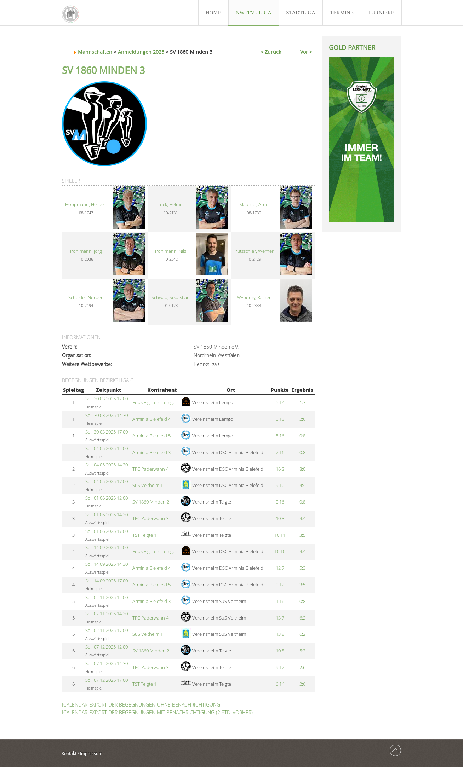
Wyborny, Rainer (254, 298)
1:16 (280, 601)
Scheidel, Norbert (86, 298)
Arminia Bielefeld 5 (151, 436)
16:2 (280, 469)
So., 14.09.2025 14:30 (106, 564)
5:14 (280, 403)
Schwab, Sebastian (171, 298)
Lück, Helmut (171, 205)
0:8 (302, 436)
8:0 (302, 469)
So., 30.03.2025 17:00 (106, 432)
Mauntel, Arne (253, 205)
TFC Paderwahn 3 (150, 519)
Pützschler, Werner (254, 251)
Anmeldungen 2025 (141, 51)
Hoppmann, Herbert (86, 205)
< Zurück (271, 51)
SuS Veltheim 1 (147, 485)
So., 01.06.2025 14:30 (106, 515)
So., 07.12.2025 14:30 (106, 664)
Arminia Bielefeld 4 (151, 419)
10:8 (280, 519)
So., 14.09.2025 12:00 (106, 548)
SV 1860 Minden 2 (150, 502)
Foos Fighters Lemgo (154, 403)
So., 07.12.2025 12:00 (106, 647)
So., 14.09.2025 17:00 (106, 581)
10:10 (279, 551)
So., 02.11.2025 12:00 (106, 597)
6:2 (302, 618)
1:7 (302, 403)
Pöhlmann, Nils (170, 251)
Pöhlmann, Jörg (86, 251)
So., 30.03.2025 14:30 (106, 415)
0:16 (280, 502)
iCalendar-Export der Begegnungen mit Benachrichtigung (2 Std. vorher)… (159, 712)
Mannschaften (95, 51)
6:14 (280, 684)
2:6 (302, 419)
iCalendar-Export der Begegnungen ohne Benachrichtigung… (143, 704)
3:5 (302, 535)
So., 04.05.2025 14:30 (106, 465)
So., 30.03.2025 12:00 (106, 399)
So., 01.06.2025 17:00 (106, 531)
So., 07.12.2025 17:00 (106, 680)
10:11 (279, 535)
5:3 (302, 568)
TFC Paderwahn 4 (150, 469)
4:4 (302, 485)
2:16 (280, 452)
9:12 (280, 585)
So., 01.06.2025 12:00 (106, 498)
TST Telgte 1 (144, 535)
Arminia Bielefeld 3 (151, 452)
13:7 (280, 618)
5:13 (280, 419)
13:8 (280, 634)
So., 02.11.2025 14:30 (106, 614)
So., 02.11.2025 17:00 (106, 630)
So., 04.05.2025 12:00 (106, 449)
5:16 (280, 436)
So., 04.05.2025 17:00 (106, 481)
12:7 (280, 568)
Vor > (306, 51)
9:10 (280, 485)
